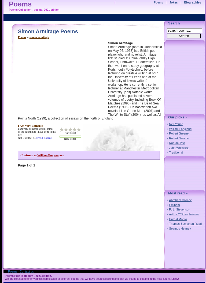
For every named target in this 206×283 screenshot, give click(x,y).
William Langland (180, 128)
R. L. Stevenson (179, 209)
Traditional (176, 152)
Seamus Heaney (180, 228)
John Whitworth (179, 147)
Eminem (174, 204)
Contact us (27, 271)
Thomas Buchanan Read (185, 223)
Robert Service (179, 138)
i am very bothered (30, 125)
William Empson (47, 155)
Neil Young (176, 124)
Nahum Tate (177, 142)
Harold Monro (178, 219)
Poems (22, 37)
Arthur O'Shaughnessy (183, 214)
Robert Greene (179, 133)
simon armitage (39, 37)
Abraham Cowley (180, 200)
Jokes (174, 2)
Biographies (192, 2)
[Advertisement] (63, 79)
